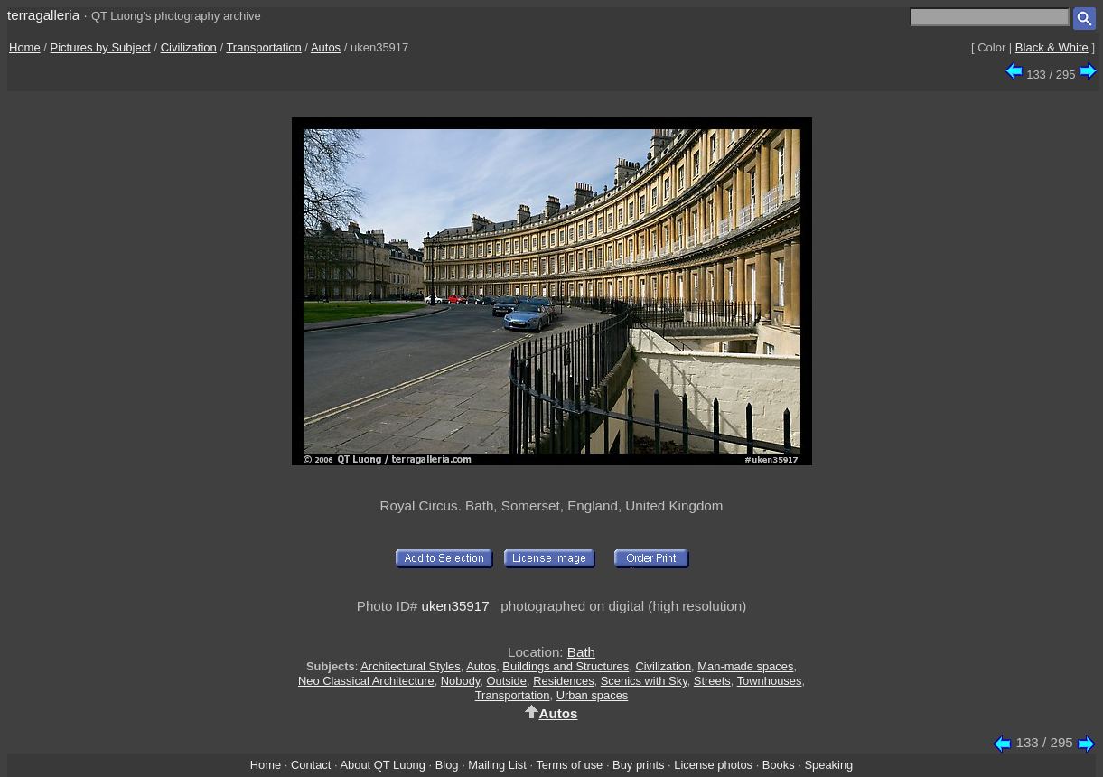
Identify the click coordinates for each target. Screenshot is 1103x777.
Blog (447, 765)
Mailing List (497, 765)
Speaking (828, 765)
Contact (311, 765)
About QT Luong (382, 765)
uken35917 (456, 605)
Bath (581, 652)
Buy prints (638, 765)
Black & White (1052, 47)
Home (25, 47)
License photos (713, 765)
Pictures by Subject (101, 47)
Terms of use (569, 765)
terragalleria (43, 15)
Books (778, 765)
